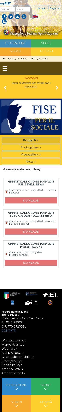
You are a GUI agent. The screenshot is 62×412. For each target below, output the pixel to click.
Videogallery (30, 154)
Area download (12, 373)
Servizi (15, 51)
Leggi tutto (31, 86)
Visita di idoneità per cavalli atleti (31, 82)
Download (31, 200)
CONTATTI (9, 330)
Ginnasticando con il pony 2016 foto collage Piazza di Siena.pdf (32, 222)
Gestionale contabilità (17, 356)
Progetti (29, 140)
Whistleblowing (13, 340)
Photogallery (30, 147)
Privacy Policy (11, 361)
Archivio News (11, 352)
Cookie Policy (11, 365)
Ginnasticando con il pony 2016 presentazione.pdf (25, 253)
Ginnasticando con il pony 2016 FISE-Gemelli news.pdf (32, 191)
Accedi (41, 8)
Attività (46, 51)
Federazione (15, 43)
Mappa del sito (12, 344)
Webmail (8, 348)
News (30, 161)
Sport (46, 43)
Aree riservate (11, 369)
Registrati (55, 8)
